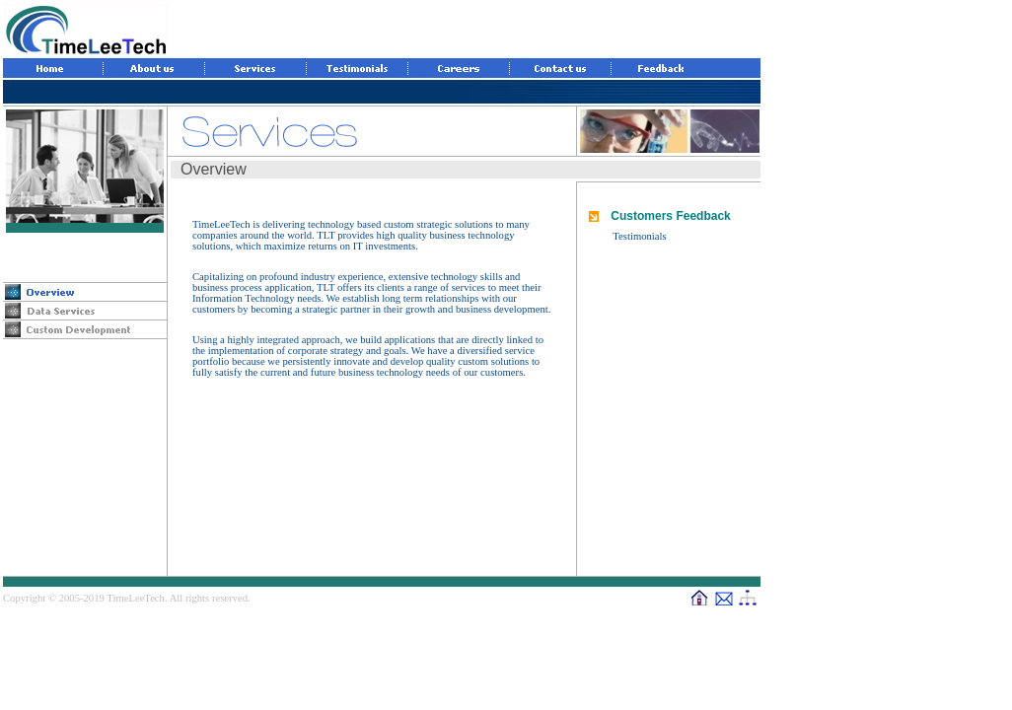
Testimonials (639, 236)
